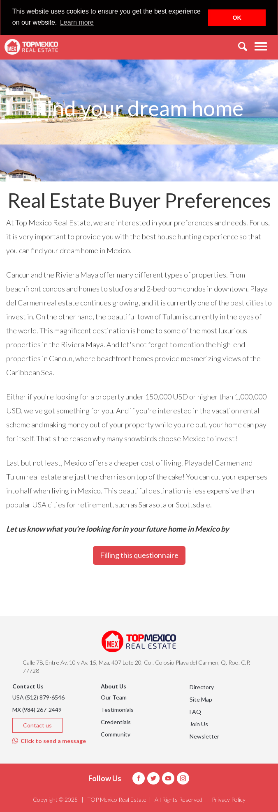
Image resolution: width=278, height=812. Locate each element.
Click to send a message (49, 740)
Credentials (116, 721)
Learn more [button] (77, 22)
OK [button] (236, 17)
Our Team (114, 697)
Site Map (201, 699)
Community (115, 734)
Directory (202, 687)
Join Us (199, 723)
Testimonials (117, 709)
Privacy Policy (229, 799)
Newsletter (204, 736)
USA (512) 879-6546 (38, 697)
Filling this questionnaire (139, 555)
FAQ (195, 711)
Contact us (37, 725)
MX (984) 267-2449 (37, 709)
